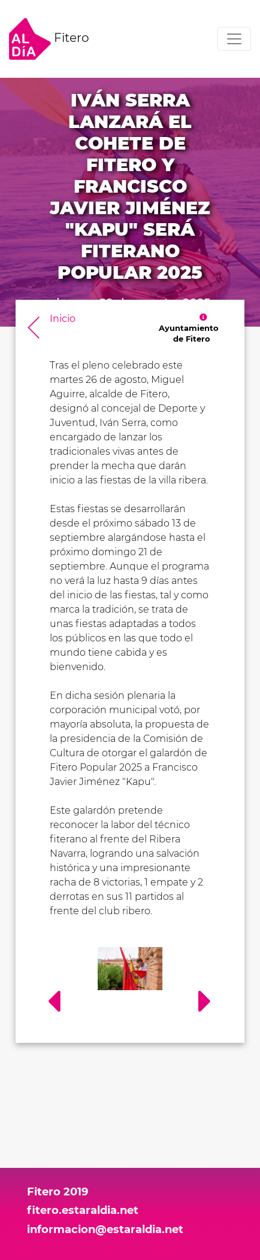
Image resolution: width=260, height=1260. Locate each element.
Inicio (62, 318)
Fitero (49, 39)
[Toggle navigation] (234, 39)
